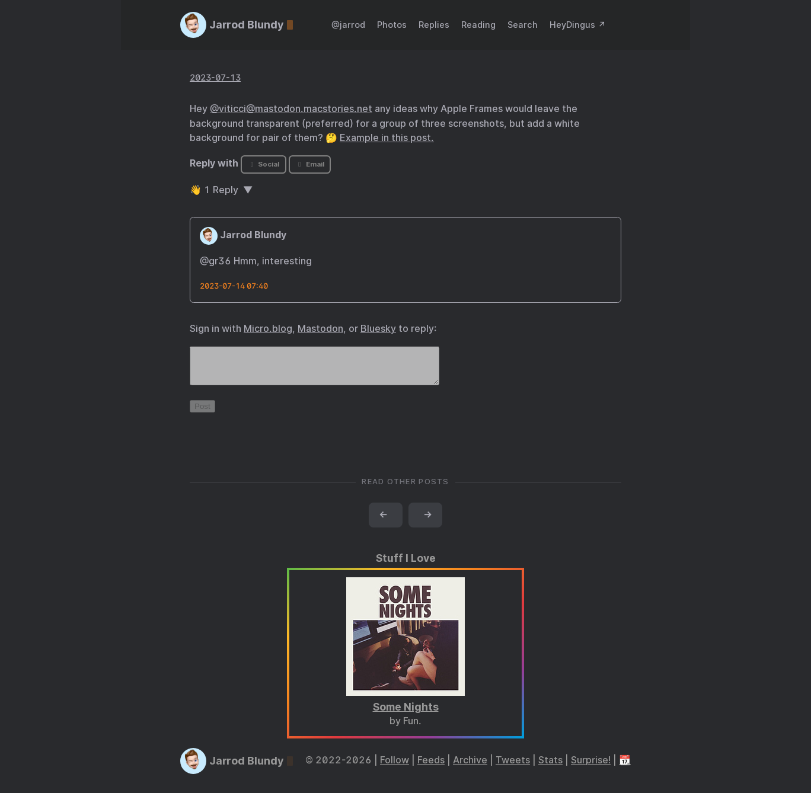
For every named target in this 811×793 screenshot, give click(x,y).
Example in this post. (387, 137)
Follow (394, 767)
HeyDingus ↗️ (578, 25)
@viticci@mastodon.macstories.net (291, 108)
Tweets (513, 767)
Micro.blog (268, 328)
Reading (478, 25)
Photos (392, 25)
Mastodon (320, 328)
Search (522, 25)
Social (263, 164)
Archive (470, 767)
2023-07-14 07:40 (234, 286)
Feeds (431, 767)
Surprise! (591, 767)
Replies (434, 25)
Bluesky (378, 328)
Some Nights (406, 714)
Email (309, 164)
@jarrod (348, 25)
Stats (550, 767)
